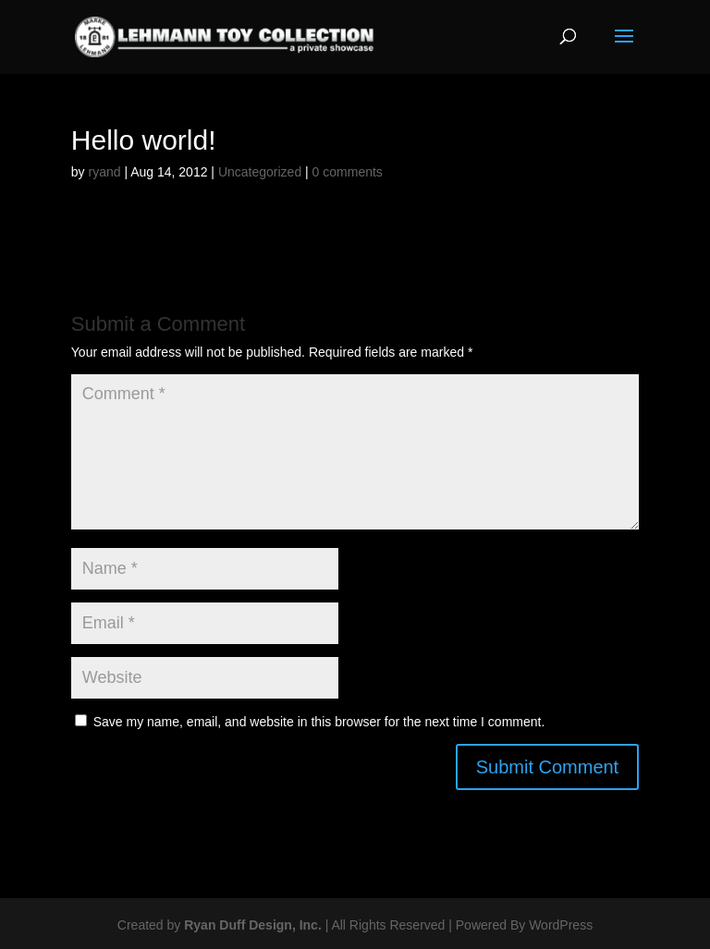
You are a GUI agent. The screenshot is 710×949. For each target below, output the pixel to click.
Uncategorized (259, 171)
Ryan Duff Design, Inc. (253, 925)
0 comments (347, 171)
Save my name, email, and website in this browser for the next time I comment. (319, 721)
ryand (104, 171)
